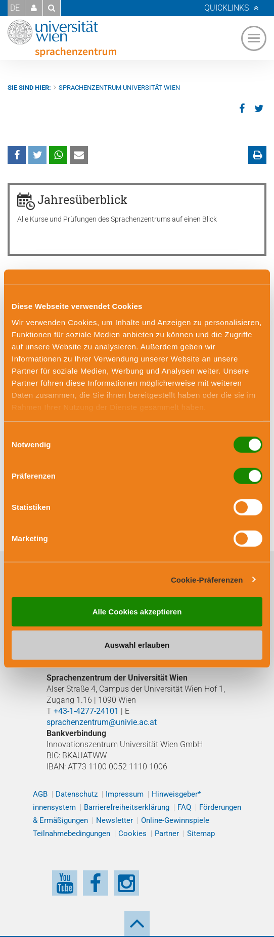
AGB (40, 794)
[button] (33, 8)
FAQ (184, 807)
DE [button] (15, 8)
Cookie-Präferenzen (207, 579)
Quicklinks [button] (226, 8)
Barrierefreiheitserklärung (126, 807)
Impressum (125, 794)
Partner (167, 833)
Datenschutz (77, 794)
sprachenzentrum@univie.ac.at (102, 722)
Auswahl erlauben (137, 644)
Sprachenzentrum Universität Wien (119, 87)
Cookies (132, 833)
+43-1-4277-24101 (86, 711)
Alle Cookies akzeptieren (137, 611)
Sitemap (201, 833)
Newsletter (114, 820)
